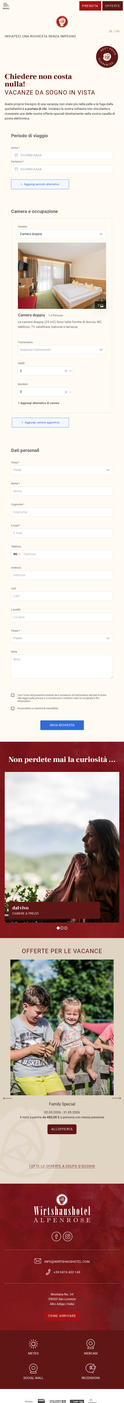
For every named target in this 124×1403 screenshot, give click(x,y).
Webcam (91, 1353)
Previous (8, 1098)
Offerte (112, 6)
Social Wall (33, 1378)
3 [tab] (65, 928)
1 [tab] (58, 928)
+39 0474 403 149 (67, 1272)
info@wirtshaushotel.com (67, 1261)
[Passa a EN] (117, 31)
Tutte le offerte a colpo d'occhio (62, 1166)
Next (116, 1098)
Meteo (33, 1353)
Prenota (90, 6)
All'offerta (62, 1129)
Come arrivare (62, 1316)
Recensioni (91, 1378)
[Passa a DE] (111, 31)
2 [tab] (62, 928)
